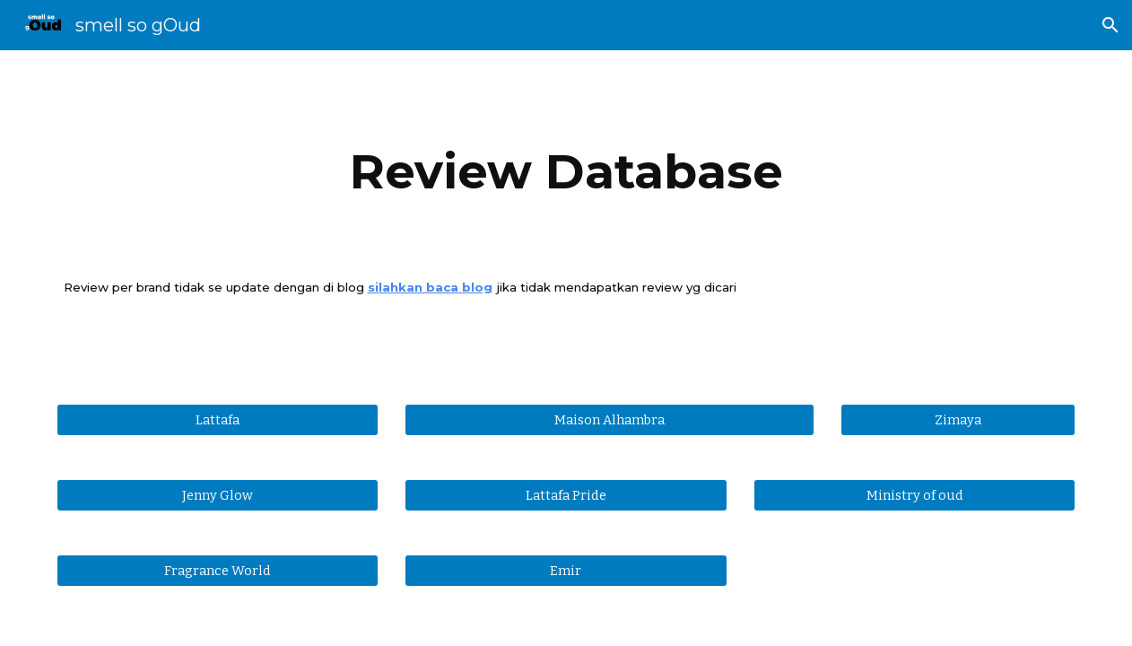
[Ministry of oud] (914, 495)
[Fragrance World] (218, 570)
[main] (566, 172)
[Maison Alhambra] (609, 419)
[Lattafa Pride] (566, 495)
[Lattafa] (218, 419)
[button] (1110, 25)
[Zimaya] (958, 419)
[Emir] (566, 570)
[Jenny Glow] (218, 495)
